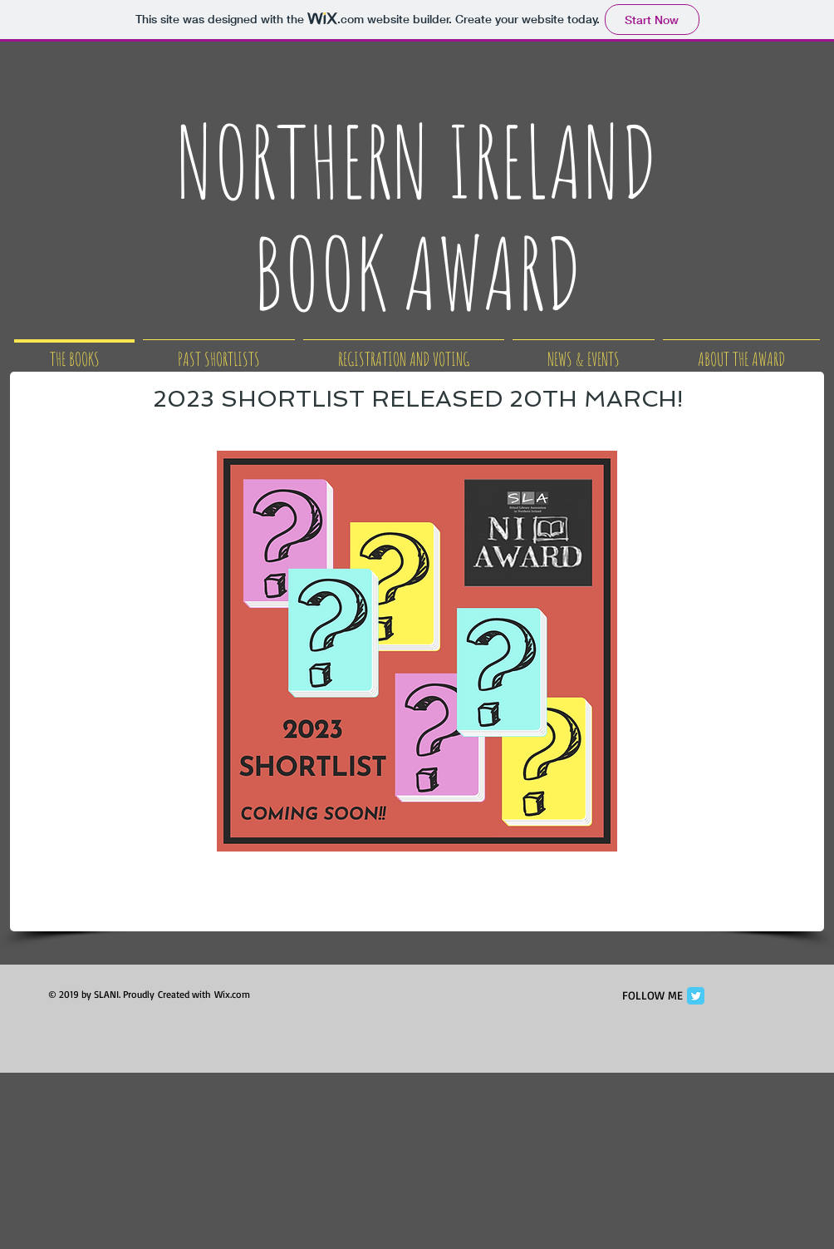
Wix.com (232, 994)
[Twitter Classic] (695, 996)
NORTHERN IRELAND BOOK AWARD (417, 216)
